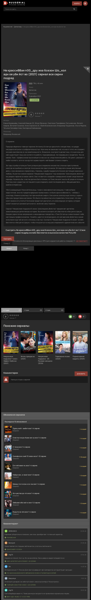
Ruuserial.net (7, 27)
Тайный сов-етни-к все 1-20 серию (20, 585)
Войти (77, 4)
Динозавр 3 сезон (13, 549)
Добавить (81, 374)
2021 (30, 83)
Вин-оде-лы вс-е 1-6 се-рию (17, 597)
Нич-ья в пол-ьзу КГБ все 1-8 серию (20, 561)
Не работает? (82, 241)
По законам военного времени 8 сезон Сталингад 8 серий (30, 573)
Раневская (10, 538)
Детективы (18, 27)
